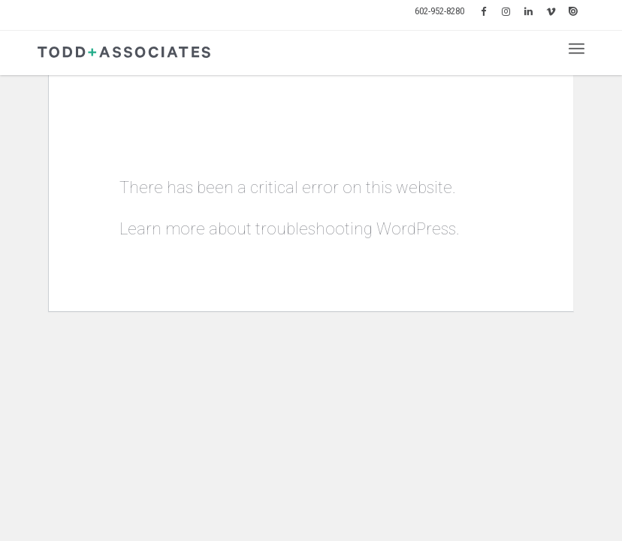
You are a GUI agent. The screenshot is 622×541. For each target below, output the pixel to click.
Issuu (573, 11)
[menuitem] (439, 11)
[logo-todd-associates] (124, 52)
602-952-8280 (439, 11)
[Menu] (576, 48)
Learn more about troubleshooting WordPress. (289, 228)
